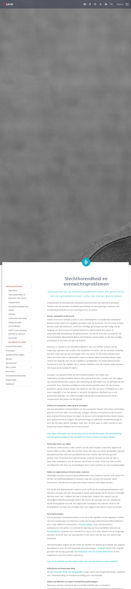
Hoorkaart (10, 371)
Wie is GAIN (11, 367)
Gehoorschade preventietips (14, 324)
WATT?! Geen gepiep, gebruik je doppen (17, 332)
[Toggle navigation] (123, 4)
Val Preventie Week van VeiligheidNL (66, 572)
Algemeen (13, 290)
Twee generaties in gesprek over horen (17, 296)
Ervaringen (10, 350)
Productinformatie (14, 346)
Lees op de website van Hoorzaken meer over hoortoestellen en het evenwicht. (82, 561)
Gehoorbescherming (17, 318)
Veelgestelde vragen (15, 355)
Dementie (12, 338)
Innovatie (101, 548)
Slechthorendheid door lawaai (18, 308)
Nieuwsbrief (11, 363)
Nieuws (9, 359)
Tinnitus (11, 314)
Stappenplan (14, 302)
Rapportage (11, 380)
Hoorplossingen (85, 524)
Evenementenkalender (16, 376)
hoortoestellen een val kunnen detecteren (93, 552)
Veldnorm (10, 384)
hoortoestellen (54, 531)
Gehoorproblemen (14, 286)
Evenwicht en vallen (17, 342)
